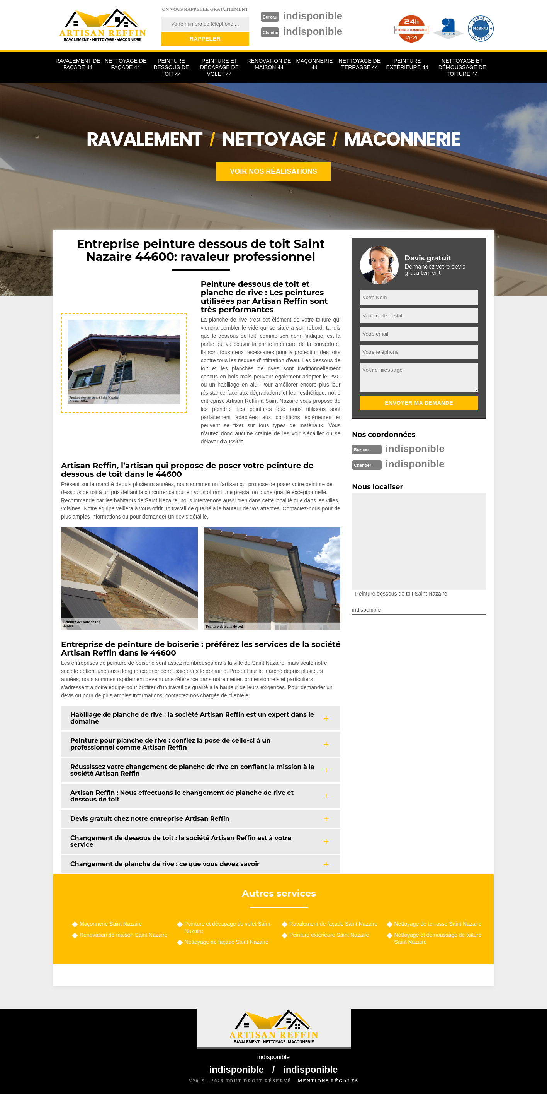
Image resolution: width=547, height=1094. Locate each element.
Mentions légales (328, 1081)
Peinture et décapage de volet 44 (219, 67)
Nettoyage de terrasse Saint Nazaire (438, 924)
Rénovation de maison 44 (269, 64)
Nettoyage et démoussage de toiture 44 (462, 67)
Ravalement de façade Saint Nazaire (333, 924)
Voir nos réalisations (273, 171)
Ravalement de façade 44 (78, 64)
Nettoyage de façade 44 (125, 64)
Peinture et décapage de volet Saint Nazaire (227, 927)
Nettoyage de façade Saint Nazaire (226, 942)
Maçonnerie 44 (314, 64)
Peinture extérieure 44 (407, 64)
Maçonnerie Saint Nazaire (111, 924)
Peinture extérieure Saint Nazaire (329, 935)
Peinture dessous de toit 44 (171, 67)
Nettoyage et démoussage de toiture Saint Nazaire (438, 938)
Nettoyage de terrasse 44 (360, 64)
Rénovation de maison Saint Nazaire (123, 935)
